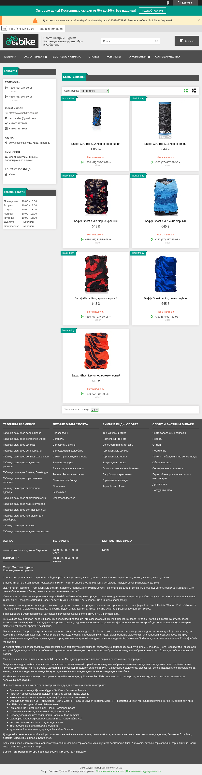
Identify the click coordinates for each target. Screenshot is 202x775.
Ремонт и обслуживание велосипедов (174, 456)
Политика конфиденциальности (143, 771)
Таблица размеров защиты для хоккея (26, 531)
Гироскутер (59, 492)
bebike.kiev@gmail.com (22, 118)
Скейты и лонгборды (65, 480)
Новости (157, 438)
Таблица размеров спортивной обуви (25, 497)
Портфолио (159, 450)
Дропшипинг (159, 484)
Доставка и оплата (67, 56)
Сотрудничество (167, 56)
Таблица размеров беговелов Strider (24, 438)
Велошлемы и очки (64, 444)
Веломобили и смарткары (118, 444)
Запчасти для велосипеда (68, 468)
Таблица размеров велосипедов (22, 432)
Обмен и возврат (162, 462)
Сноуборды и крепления (117, 474)
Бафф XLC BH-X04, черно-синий (165, 143)
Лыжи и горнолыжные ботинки (120, 468)
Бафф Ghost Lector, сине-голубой (165, 298)
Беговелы (58, 438)
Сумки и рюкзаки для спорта (70, 456)
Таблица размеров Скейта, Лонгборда (25, 472)
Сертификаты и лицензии (167, 468)
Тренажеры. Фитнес (114, 432)
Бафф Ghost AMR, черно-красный (96, 221)
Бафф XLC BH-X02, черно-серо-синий (95, 143)
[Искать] (156, 41)
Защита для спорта (114, 462)
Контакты (114, 56)
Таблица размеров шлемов (19, 444)
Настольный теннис (114, 438)
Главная (10, 56)
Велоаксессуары (63, 462)
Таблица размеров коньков (19, 525)
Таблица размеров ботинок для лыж (24, 509)
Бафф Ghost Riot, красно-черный (96, 298)
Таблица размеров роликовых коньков (26, 456)
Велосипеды (60, 432)
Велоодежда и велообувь (68, 450)
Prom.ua (117, 767)
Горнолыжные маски (115, 456)
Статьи (94, 56)
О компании (137, 56)
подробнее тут (152, 10)
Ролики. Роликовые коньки (68, 474)
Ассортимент (34, 56)
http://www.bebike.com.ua (23, 113)
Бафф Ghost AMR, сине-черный (165, 221)
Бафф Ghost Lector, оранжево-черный (95, 375)
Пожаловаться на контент (110, 771)
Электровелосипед (64, 497)
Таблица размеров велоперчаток (22, 450)
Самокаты (59, 486)
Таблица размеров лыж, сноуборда (24, 503)
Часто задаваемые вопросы (169, 432)
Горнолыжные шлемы (115, 450)
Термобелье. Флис (114, 486)
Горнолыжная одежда (115, 480)
